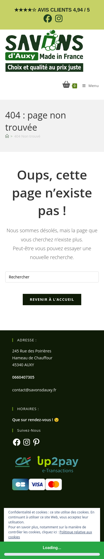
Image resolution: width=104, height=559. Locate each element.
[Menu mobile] (88, 85)
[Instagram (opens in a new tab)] (58, 18)
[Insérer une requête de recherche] (52, 277)
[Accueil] (7, 136)
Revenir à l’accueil (52, 299)
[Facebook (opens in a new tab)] (48, 18)
